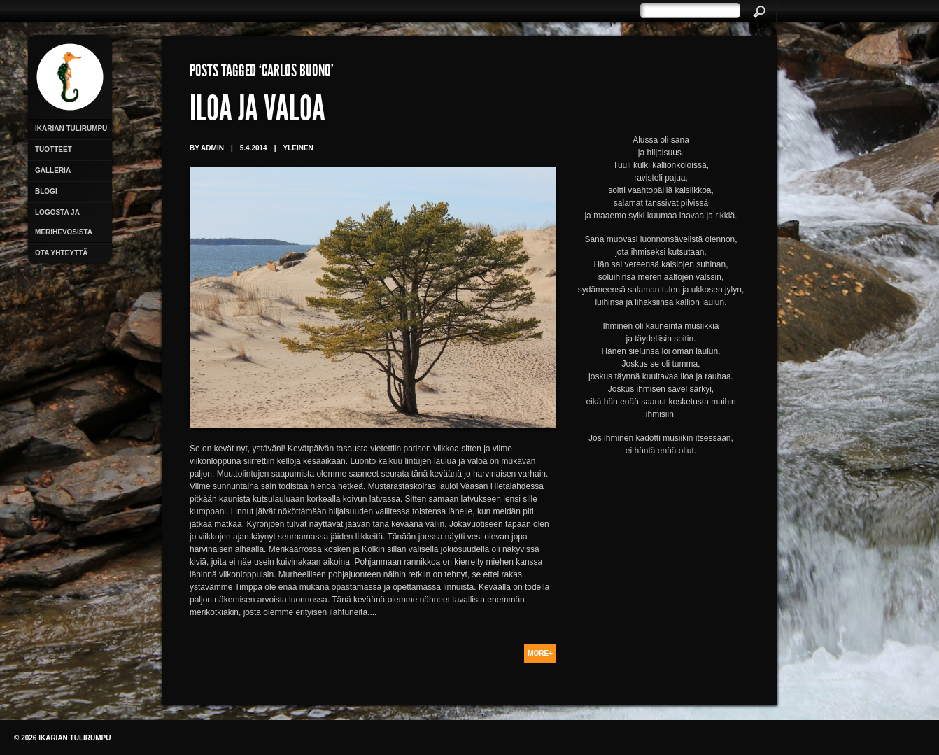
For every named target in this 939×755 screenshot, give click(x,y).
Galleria (53, 170)
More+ (540, 653)
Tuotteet (53, 149)
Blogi (46, 191)
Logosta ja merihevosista (63, 222)
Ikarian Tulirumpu (71, 128)
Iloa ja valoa (257, 111)
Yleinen (298, 148)
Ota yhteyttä (61, 253)
